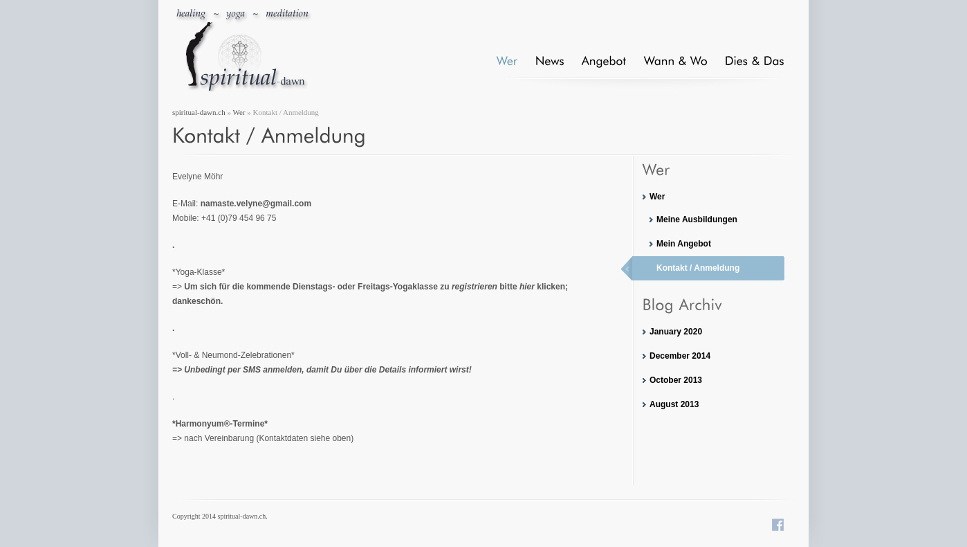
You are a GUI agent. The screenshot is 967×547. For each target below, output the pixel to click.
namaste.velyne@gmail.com (256, 203)
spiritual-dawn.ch (198, 112)
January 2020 (676, 332)
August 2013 (674, 404)
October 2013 (676, 380)
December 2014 (680, 356)
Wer (239, 112)
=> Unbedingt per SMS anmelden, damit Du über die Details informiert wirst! (322, 370)
